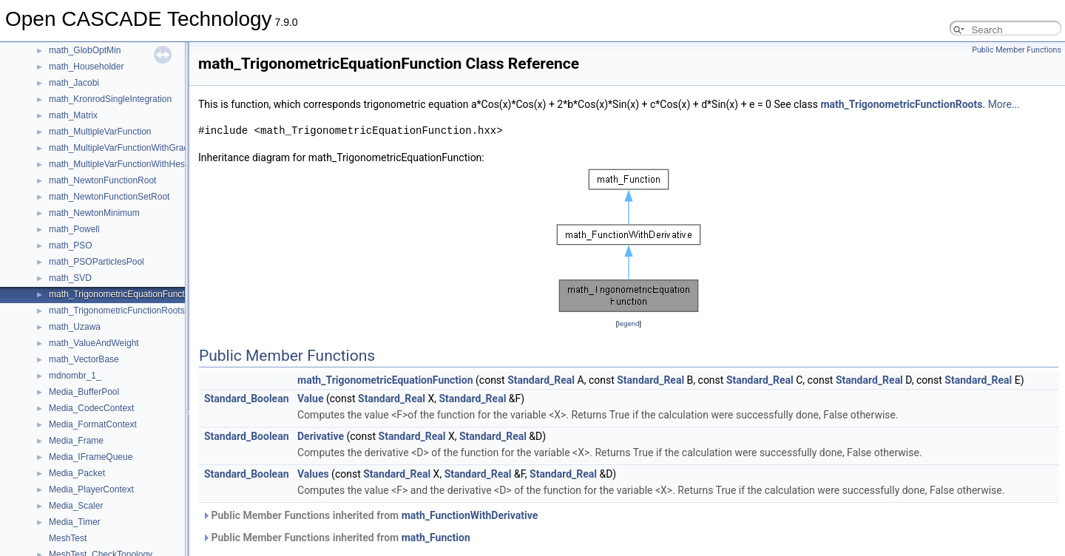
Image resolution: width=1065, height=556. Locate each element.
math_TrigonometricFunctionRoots (117, 310)
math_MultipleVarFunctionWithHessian (125, 164)
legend (628, 323)
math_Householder (86, 66)
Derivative (320, 436)
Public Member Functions (1016, 50)
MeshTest (68, 538)
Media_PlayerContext (91, 489)
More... (1004, 104)
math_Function (436, 537)
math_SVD (70, 278)
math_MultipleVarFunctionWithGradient (126, 148)
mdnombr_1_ (75, 375)
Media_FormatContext (93, 424)
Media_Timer (75, 522)
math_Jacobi (74, 83)
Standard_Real (541, 380)
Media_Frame (76, 440)
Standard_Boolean (246, 398)
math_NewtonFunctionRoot (102, 180)
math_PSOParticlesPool (96, 262)
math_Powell (74, 229)
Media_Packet (77, 473)
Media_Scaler (76, 506)
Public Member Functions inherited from (370, 515)
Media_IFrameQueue (90, 457)
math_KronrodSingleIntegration (110, 99)
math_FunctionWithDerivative (470, 515)
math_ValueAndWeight (94, 343)
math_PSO (70, 245)
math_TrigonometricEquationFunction (123, 294)
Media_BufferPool (84, 392)
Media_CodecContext (91, 408)
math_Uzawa (75, 327)
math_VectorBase (84, 359)
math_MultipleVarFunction (100, 131)
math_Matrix (73, 115)
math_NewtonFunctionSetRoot (109, 196)
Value (310, 398)
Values (313, 474)
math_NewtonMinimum (94, 213)
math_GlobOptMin (85, 50)
